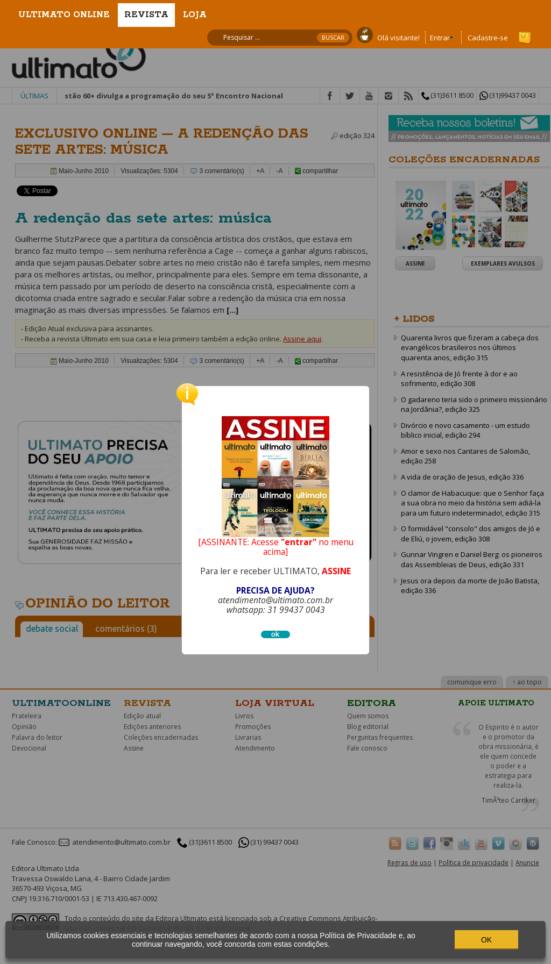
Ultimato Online (64, 14)
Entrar (440, 37)
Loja (195, 14)
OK (486, 940)
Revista (146, 14)
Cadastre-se (488, 37)
